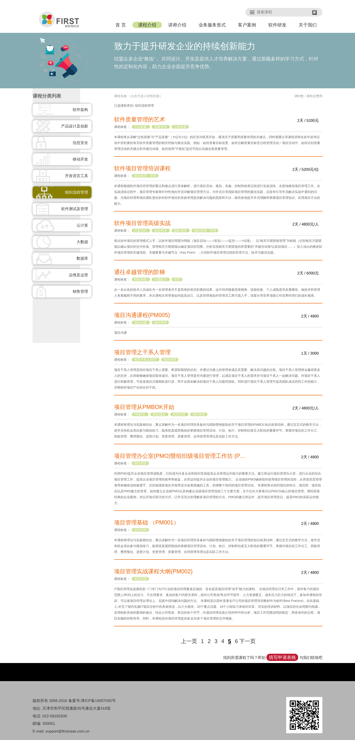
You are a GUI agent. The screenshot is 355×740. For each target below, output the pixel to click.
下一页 (247, 641)
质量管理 (161, 127)
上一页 (189, 641)
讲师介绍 (177, 24)
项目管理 (160, 322)
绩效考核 (141, 279)
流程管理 (161, 230)
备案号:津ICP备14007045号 (92, 701)
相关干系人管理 (145, 359)
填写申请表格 (282, 657)
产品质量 (141, 127)
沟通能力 (161, 279)
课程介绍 (147, 24)
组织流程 (159, 414)
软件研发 (277, 24)
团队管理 (180, 230)
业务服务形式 (212, 24)
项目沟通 (141, 322)
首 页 (120, 24)
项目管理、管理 (145, 176)
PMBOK (140, 414)
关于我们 (308, 24)
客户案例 (247, 24)
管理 (177, 279)
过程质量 (180, 127)
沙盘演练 (141, 230)
